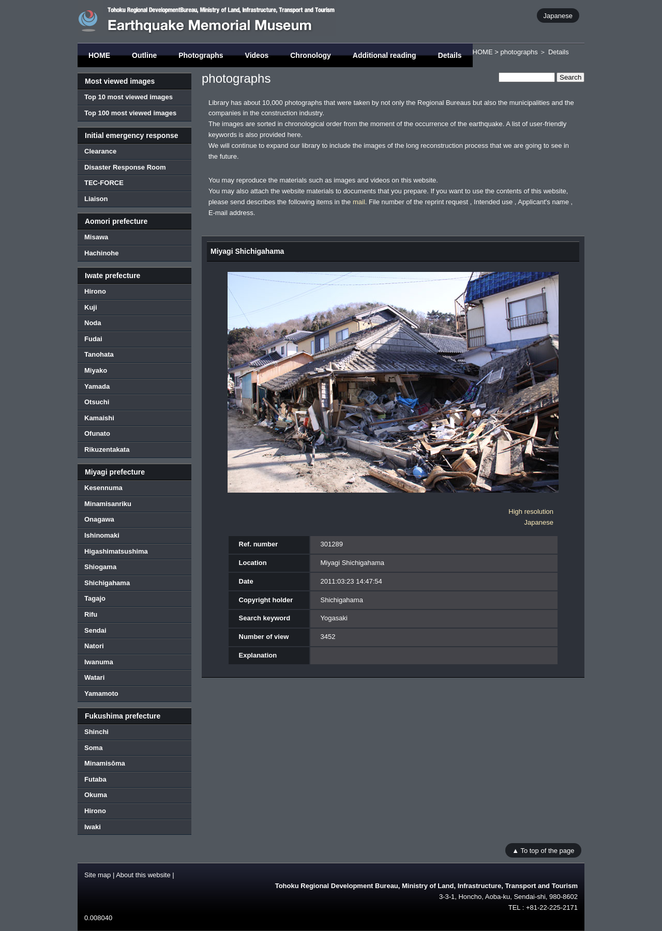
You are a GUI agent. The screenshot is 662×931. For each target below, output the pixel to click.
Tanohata (99, 354)
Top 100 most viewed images (130, 113)
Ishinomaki (101, 535)
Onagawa (99, 519)
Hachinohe (101, 253)
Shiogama (100, 567)
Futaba (95, 779)
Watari (94, 677)
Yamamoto (101, 693)
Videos (257, 55)
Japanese (558, 15)
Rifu (90, 614)
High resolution (530, 511)
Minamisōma (104, 763)
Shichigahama (107, 583)
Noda (92, 323)
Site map (97, 875)
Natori (94, 646)
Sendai (95, 630)
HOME (99, 55)
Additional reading (384, 55)
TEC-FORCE (104, 183)
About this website (143, 875)
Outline (144, 55)
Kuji (90, 307)
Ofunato (97, 433)
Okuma (95, 795)
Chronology (310, 55)
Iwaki (92, 827)
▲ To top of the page (543, 850)
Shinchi (96, 732)
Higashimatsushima (116, 551)
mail (359, 202)
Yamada (97, 386)
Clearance (100, 151)
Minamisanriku (107, 504)
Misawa (96, 237)
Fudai (93, 339)
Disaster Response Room (125, 167)
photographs (518, 52)
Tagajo (95, 598)
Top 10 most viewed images (128, 97)
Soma (93, 748)
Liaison (96, 199)
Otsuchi (96, 402)
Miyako (95, 370)
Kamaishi (99, 418)
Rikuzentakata (106, 449)
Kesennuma (103, 488)
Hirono (95, 291)
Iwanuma (98, 662)
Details (450, 55)
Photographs (200, 55)
